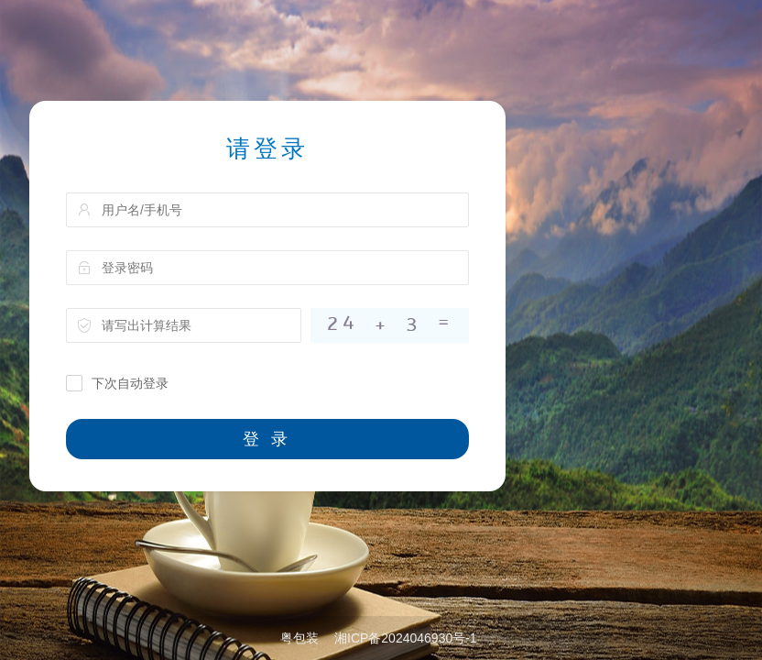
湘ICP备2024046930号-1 (405, 638)
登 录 (267, 439)
